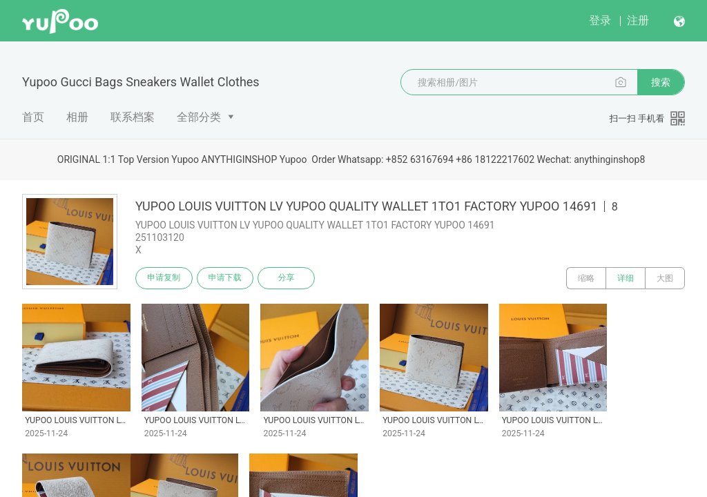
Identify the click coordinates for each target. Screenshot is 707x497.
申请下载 (226, 278)
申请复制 (164, 278)
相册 (77, 117)
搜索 (660, 82)
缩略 (586, 278)
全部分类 (199, 117)
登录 (600, 20)
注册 (638, 20)
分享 (288, 278)
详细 (625, 278)
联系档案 (132, 117)
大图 (665, 278)
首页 (33, 117)
